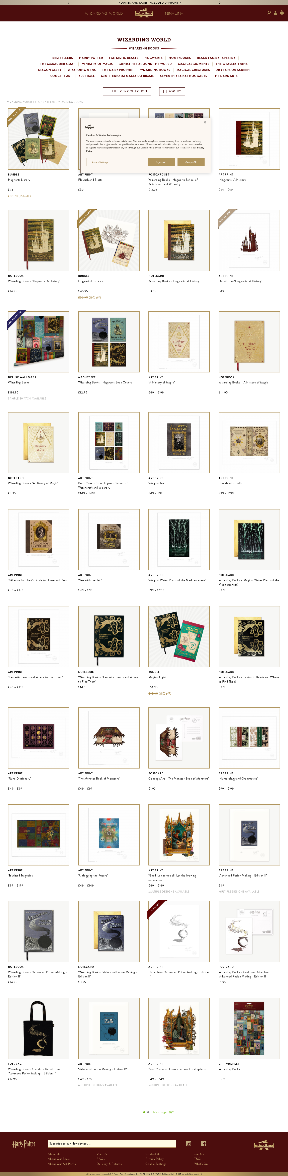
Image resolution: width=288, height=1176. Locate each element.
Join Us (199, 1154)
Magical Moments (193, 64)
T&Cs (198, 1159)
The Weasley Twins (232, 64)
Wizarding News (82, 70)
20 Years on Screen (233, 70)
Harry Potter (91, 58)
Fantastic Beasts (123, 58)
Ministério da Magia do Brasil (127, 76)
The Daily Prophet (118, 70)
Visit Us (102, 1154)
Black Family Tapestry (216, 58)
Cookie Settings (155, 1164)
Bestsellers (62, 58)
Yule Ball (86, 76)
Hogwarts (153, 58)
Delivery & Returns (109, 1164)
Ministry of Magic (97, 64)
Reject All (161, 161)
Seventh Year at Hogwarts (183, 76)
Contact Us (152, 1154)
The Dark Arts (225, 76)
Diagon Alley (50, 70)
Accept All (191, 161)
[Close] (205, 122)
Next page (160, 1112)
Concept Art (61, 76)
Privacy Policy (154, 1159)
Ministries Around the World (145, 64)
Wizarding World (19, 102)
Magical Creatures (193, 70)
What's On (201, 1164)
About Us (54, 1154)
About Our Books (59, 1159)
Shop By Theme (45, 102)
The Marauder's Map (57, 64)
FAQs (100, 1159)
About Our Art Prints (62, 1164)
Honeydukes (180, 58)
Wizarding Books (155, 70)
